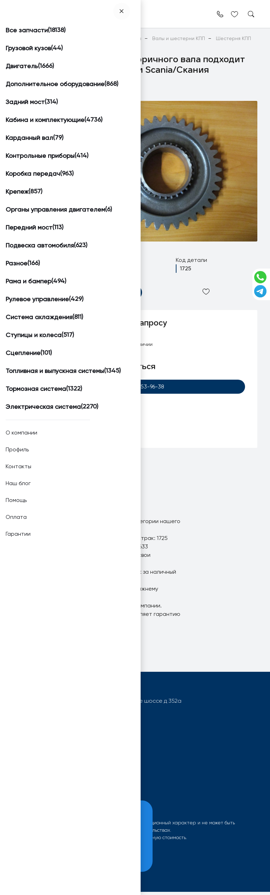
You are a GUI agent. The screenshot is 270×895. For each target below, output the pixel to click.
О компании (107, 780)
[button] (38, 109)
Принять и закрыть (53, 855)
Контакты (103, 790)
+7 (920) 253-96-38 (134, 387)
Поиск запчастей (36, 780)
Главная (22, 38)
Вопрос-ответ (32, 790)
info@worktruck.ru (45, 715)
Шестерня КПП (81, 532)
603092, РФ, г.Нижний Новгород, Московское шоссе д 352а (102, 704)
